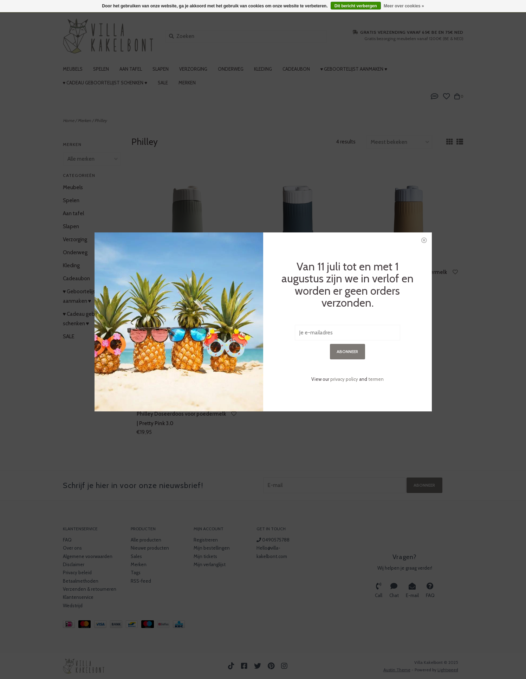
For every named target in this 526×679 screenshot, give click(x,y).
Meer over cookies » (404, 6)
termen (376, 296)
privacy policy (344, 296)
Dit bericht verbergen (356, 6)
